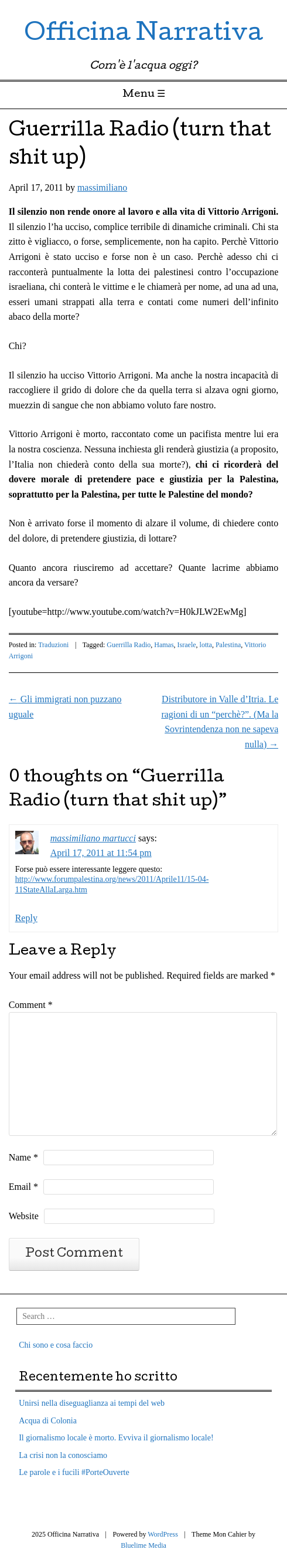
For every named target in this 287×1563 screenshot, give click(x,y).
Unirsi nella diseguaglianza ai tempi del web (92, 1403)
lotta (206, 645)
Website (24, 1216)
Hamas (163, 645)
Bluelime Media (143, 1545)
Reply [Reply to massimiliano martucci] (26, 918)
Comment (31, 1005)
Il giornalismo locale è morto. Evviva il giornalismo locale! (116, 1437)
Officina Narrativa (143, 35)
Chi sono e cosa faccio (56, 1345)
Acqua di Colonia (48, 1420)
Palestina (228, 645)
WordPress (163, 1534)
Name (23, 1157)
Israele (186, 645)
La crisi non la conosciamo (63, 1455)
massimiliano (102, 187)
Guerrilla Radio (129, 645)
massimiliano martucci (93, 838)
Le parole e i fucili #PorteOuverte (74, 1472)
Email (23, 1187)
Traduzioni (53, 645)
